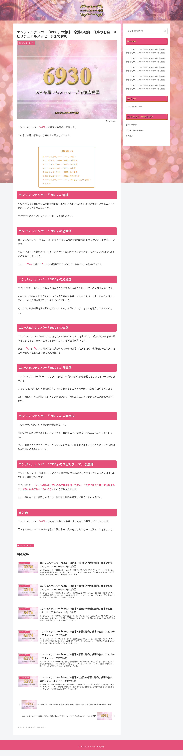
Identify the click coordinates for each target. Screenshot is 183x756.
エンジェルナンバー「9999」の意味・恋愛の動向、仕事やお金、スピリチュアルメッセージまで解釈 (146, 51)
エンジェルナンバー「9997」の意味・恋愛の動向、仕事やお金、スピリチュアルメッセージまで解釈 (146, 69)
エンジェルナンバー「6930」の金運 (60, 169)
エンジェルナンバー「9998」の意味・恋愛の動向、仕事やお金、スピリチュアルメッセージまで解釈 (146, 60)
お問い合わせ (131, 125)
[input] (147, 31)
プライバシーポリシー (135, 130)
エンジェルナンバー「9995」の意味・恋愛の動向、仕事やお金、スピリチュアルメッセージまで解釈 (146, 87)
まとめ (47, 185)
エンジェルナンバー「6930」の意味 (60, 157)
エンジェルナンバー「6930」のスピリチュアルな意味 (68, 181)
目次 (63, 151)
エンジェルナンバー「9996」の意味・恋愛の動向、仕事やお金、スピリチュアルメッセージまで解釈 (146, 78)
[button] (165, 31)
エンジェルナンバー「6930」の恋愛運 (61, 161)
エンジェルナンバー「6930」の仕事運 (61, 173)
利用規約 (129, 136)
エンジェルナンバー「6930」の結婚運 (61, 165)
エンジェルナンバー (25, 547)
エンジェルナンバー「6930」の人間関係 (62, 177)
